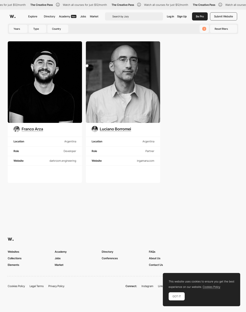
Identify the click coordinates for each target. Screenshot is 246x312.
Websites (13, 251)
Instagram (147, 286)
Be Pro (200, 16)
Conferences (110, 258)
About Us (154, 258)
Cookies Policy (16, 286)
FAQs (152, 251)
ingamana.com (145, 160)
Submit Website (223, 16)
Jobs (83, 16)
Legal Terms (37, 286)
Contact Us (156, 264)
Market (94, 16)
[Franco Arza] (28, 129)
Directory (49, 16)
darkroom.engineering (63, 160)
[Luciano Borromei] (111, 129)
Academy (67, 16)
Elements (13, 264)
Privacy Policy (56, 286)
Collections (14, 258)
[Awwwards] (12, 16)
